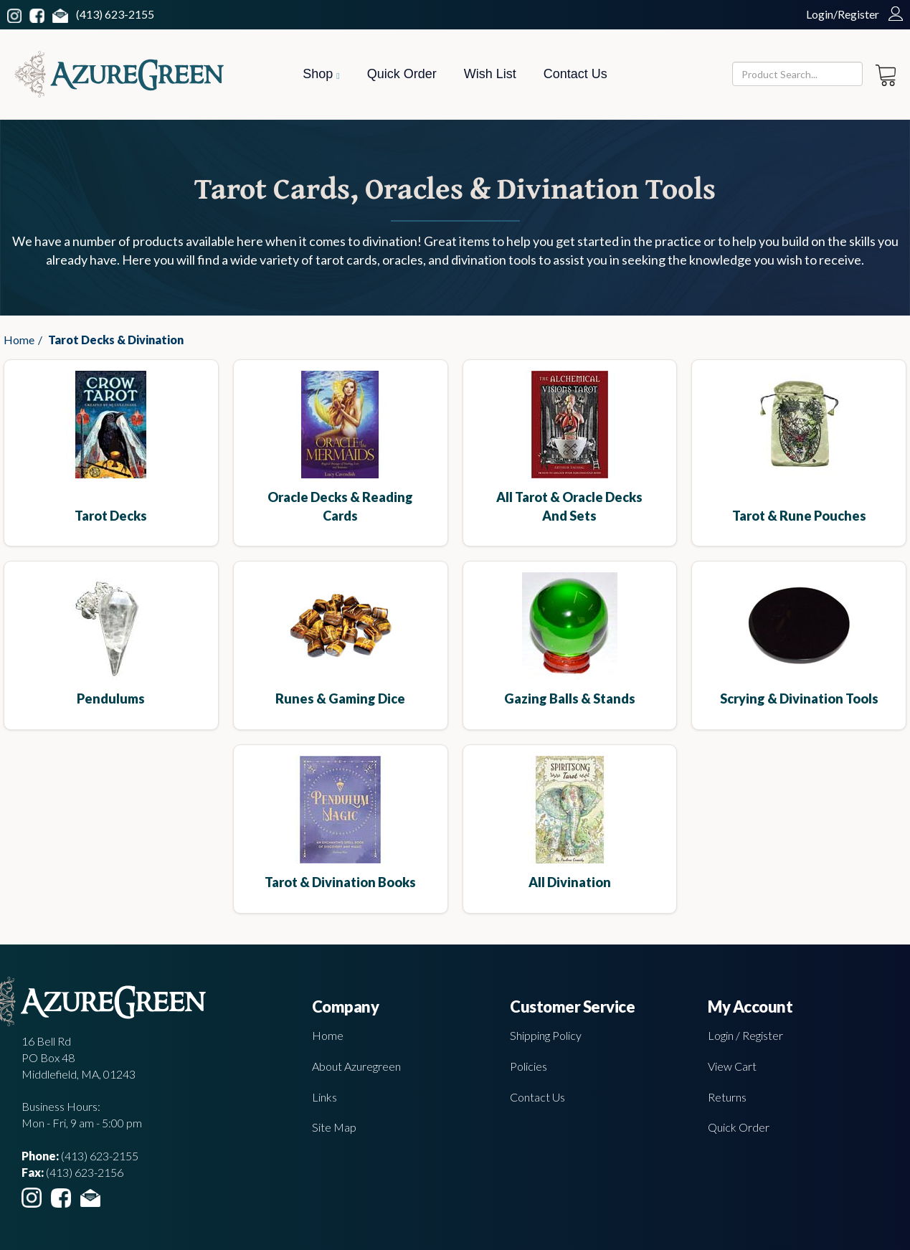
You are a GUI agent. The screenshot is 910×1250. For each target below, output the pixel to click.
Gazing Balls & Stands (569, 698)
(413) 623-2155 (115, 14)
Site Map (334, 1127)
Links (324, 1097)
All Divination (570, 882)
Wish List (490, 74)
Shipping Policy (546, 1035)
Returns (727, 1097)
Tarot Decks (111, 516)
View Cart (732, 1066)
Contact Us (575, 74)
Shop (321, 74)
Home (19, 339)
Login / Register (745, 1035)
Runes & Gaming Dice (340, 698)
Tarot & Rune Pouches (799, 516)
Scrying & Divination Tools (799, 698)
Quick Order (402, 74)
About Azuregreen (356, 1066)
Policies (528, 1066)
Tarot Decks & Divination (116, 339)
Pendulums (111, 698)
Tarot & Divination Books (340, 882)
